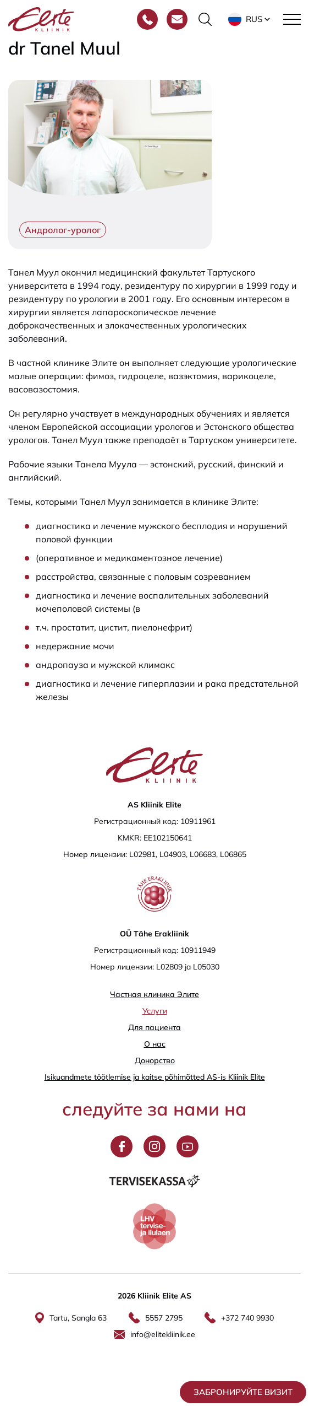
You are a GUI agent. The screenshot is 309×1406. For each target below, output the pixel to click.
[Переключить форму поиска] (205, 19)
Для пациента (154, 1027)
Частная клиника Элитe (154, 994)
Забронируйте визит (243, 1392)
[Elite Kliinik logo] (41, 18)
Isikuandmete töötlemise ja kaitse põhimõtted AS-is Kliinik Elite (155, 1077)
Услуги (154, 1011)
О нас (154, 1044)
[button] (250, 19)
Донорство (155, 1060)
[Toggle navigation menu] (292, 19)
